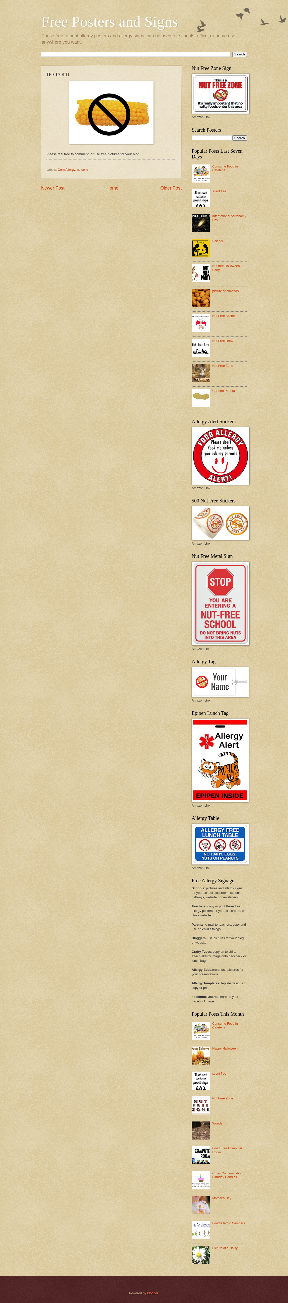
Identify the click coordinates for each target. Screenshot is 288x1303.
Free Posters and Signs (109, 21)
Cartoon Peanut (223, 391)
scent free (219, 191)
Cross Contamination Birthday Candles (227, 1175)
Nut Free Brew (222, 341)
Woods (217, 1123)
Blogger (152, 1293)
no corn (82, 169)
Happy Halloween (225, 1048)
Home (112, 188)
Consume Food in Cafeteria (225, 168)
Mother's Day (221, 1198)
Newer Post (52, 188)
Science (218, 241)
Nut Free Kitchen (224, 316)
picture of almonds (225, 291)
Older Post (171, 188)
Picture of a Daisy (225, 1248)
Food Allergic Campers (228, 1223)
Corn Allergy (66, 169)
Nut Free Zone (222, 366)
